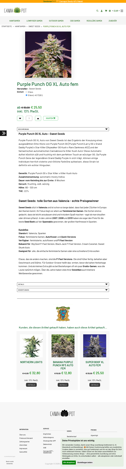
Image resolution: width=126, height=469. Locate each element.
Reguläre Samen (94, 20)
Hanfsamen (14, 20)
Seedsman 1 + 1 (49, 1)
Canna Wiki (23, 452)
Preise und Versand (26, 438)
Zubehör (113, 20)
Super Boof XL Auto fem (95, 363)
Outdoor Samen (56, 20)
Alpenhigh (94, 435)
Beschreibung (63, 129)
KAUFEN (50, 118)
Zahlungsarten (24, 441)
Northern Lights (31, 362)
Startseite (7, 26)
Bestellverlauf (71, 436)
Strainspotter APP (49, 441)
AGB (44, 447)
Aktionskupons (48, 437)
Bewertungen (63, 290)
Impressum (23, 448)
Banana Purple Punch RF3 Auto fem (63, 365)
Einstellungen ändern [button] (84, 462)
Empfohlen (47, 434)
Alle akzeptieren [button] (69, 462)
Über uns (22, 434)
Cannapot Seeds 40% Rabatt (71, 1)
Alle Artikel (23, 445)
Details (63, 284)
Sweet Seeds (34, 26)
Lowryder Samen (34, 20)
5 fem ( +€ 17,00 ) (35, 95)
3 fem (30, 92)
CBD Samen (75, 20)
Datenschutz (47, 444)
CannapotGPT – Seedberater (48, 451)
